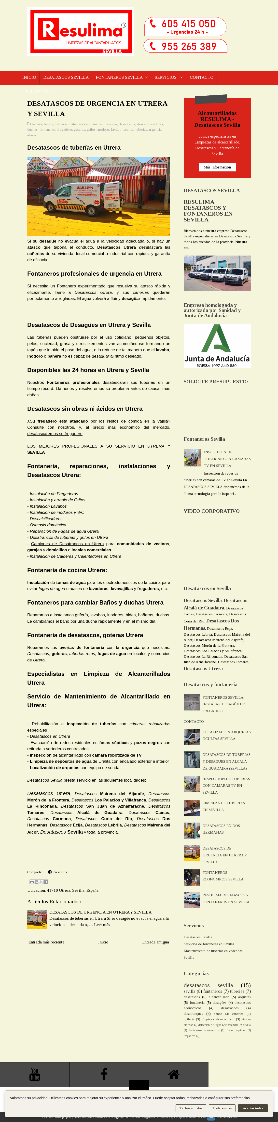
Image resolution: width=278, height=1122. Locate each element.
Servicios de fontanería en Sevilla (209, 945)
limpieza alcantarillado (218, 1020)
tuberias (141, 130)
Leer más (102, 925)
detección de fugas (209, 1025)
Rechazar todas (191, 1108)
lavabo (116, 130)
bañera (37, 125)
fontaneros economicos (204, 1031)
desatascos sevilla (208, 986)
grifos (91, 130)
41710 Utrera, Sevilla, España (72, 891)
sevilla (129, 130)
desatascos (127, 125)
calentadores (79, 125)
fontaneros (47, 130)
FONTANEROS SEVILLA (120, 77)
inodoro (103, 130)
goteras (79, 130)
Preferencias (222, 1108)
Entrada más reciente (46, 943)
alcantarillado (219, 998)
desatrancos (230, 1009)
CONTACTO (204, 77)
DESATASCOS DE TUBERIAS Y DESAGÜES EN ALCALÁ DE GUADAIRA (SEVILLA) (226, 762)
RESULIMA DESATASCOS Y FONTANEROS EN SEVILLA (208, 211)
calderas (61, 125)
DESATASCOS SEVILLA (66, 77)
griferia (189, 1020)
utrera (31, 136)
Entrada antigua (155, 943)
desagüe (111, 125)
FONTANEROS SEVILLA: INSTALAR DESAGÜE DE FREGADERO (224, 705)
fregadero (64, 130)
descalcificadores (150, 125)
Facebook (58, 873)
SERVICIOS (167, 77)
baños (48, 125)
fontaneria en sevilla (238, 1025)
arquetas (244, 998)
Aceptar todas (253, 1108)
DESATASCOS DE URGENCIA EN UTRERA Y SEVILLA (100, 913)
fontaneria (197, 1003)
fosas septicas (236, 1031)
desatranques (193, 1014)
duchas (32, 130)
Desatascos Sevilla (198, 938)
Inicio (103, 943)
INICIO (29, 77)
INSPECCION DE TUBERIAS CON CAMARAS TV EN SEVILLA (227, 459)
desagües (219, 1003)
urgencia (155, 130)
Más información (217, 168)
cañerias (97, 125)
